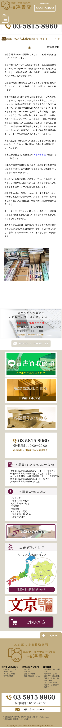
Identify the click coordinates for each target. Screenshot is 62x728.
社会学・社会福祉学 (51, 685)
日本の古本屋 (39, 154)
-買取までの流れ (30, 674)
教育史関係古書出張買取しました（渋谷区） (31, 479)
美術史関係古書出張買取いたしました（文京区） (33, 471)
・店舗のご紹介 (17, 517)
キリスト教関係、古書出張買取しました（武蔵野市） (35, 476)
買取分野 (47, 667)
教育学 (46, 687)
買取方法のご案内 (30, 667)
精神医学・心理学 (50, 674)
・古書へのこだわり (19, 501)
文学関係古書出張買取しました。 (25, 481)
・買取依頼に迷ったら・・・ (23, 514)
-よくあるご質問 (9, 674)
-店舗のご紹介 (8, 671)
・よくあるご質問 (18, 511)
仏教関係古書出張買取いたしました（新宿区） (32, 473)
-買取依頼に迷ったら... (32, 676)
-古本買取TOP (8, 676)
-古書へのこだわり (10, 669)
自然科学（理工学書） (52, 676)
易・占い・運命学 (50, 682)
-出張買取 (14, 506)
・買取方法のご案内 (19, 503)
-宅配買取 (14, 509)
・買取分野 (15, 498)
